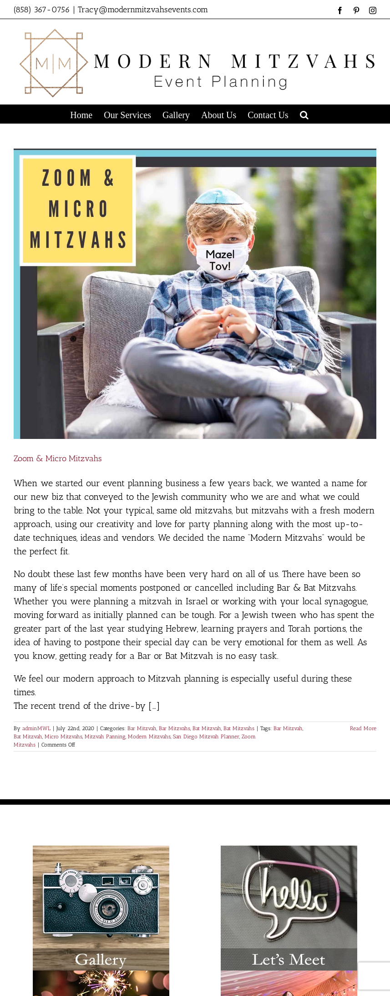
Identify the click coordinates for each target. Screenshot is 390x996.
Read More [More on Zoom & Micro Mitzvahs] (363, 728)
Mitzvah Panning (105, 736)
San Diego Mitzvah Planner (206, 736)
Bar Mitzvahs (174, 728)
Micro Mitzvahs (63, 736)
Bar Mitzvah (142, 728)
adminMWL (36, 728)
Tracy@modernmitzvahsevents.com (143, 10)
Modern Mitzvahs (149, 736)
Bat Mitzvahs (238, 728)
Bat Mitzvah (206, 728)
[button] (304, 114)
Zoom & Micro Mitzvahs (58, 458)
